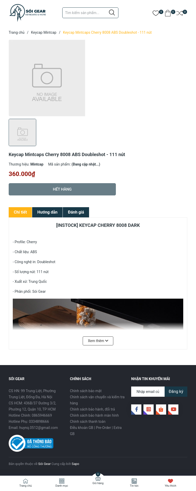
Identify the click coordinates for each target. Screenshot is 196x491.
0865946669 (42, 415)
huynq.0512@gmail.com (38, 428)
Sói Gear (44, 464)
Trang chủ (25, 485)
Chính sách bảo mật (86, 391)
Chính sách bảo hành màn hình (94, 415)
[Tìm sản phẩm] (90, 13)
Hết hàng (62, 189)
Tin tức (134, 485)
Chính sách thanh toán (87, 421)
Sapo (75, 464)
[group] (98, 78)
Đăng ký (176, 391)
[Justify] (111, 13)
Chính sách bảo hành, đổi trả (92, 409)
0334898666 (39, 421)
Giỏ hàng (97, 483)
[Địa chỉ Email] (159, 392)
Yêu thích (170, 485)
